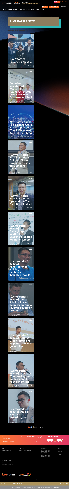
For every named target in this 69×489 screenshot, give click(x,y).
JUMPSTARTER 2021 (45, 454)
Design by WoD (58, 483)
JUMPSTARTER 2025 (45, 450)
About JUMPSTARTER (6, 450)
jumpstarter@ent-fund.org (7, 464)
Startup (10, 9)
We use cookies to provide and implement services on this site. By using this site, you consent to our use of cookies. (34, 487)
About (4, 9)
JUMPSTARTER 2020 (45, 455)
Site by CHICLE (65, 483)
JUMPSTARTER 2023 (45, 451)
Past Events (31, 9)
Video (59, 453)
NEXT (40, 427)
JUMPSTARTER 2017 (45, 458)
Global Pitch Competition (25, 450)
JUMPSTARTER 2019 (45, 456)
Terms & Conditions (5, 478)
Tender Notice (40, 478)
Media (42, 9)
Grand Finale (23, 9)
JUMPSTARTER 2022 (45, 452)
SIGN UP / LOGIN (63, 1)
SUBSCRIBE (38, 442)
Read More (29, 65)
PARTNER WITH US (54, 6)
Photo (59, 454)
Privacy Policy (34, 478)
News (37, 9)
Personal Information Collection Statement (18, 478)
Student (15, 9)
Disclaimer (29, 478)
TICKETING (44, 6)
